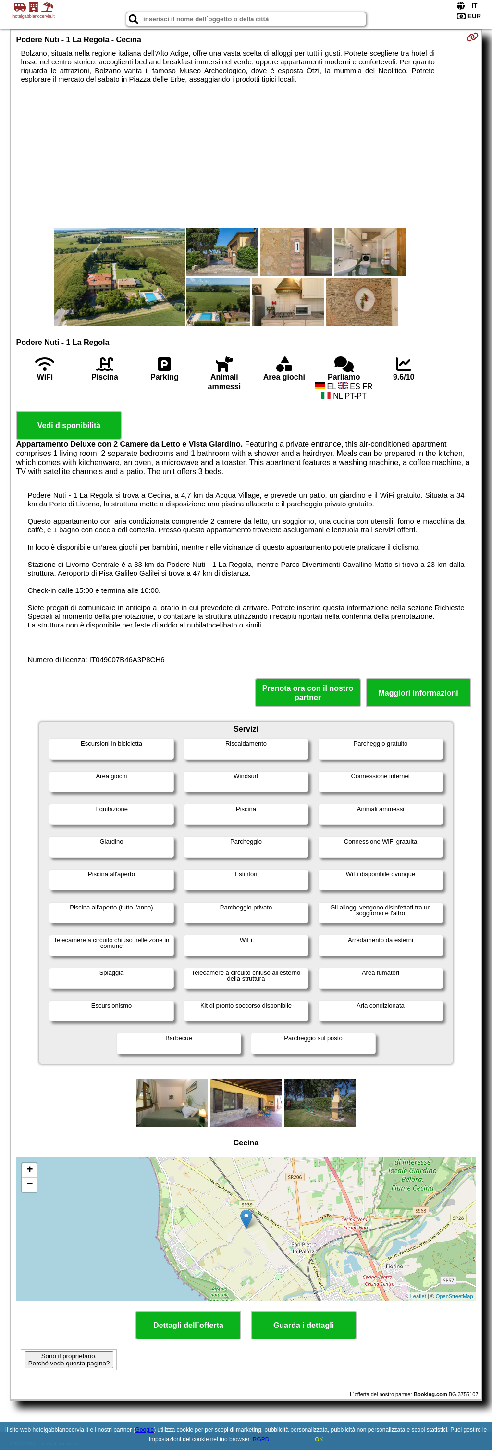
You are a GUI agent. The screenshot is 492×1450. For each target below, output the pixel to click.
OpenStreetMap (454, 1296)
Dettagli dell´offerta (188, 1325)
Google (144, 1429)
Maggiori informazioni (418, 693)
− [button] (29, 1185)
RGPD (261, 1439)
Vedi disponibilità (69, 425)
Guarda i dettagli (303, 1325)
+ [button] (29, 1170)
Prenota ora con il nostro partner (307, 692)
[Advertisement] (246, 155)
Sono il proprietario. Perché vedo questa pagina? (69, 1359)
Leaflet (418, 1296)
